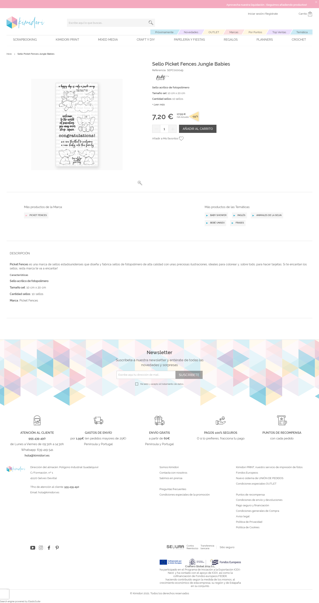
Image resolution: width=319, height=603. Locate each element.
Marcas (233, 32)
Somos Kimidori (169, 467)
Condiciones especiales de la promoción (185, 494)
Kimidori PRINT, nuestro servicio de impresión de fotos (269, 467)
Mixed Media (108, 39)
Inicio (9, 54)
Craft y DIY (146, 39)
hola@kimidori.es (48, 492)
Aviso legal (243, 516)
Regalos (231, 39)
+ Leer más (158, 104)
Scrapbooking (25, 39)
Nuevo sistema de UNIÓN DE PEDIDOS (259, 478)
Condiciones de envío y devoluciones (259, 500)
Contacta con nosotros (173, 472)
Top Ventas (279, 32)
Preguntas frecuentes (173, 489)
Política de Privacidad (249, 522)
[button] (140, 183)
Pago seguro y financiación (252, 505)
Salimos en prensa (171, 478)
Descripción (20, 253)
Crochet (299, 39)
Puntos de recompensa (250, 494)
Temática (302, 32)
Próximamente (164, 32)
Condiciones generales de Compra (257, 511)
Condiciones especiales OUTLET (256, 483)
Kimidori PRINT (67, 39)
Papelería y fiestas (189, 39)
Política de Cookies (247, 527)
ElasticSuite (34, 601)
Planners (265, 39)
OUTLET (214, 32)
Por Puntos (255, 32)
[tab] (158, 253)
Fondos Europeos (247, 472)
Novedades (191, 32)
